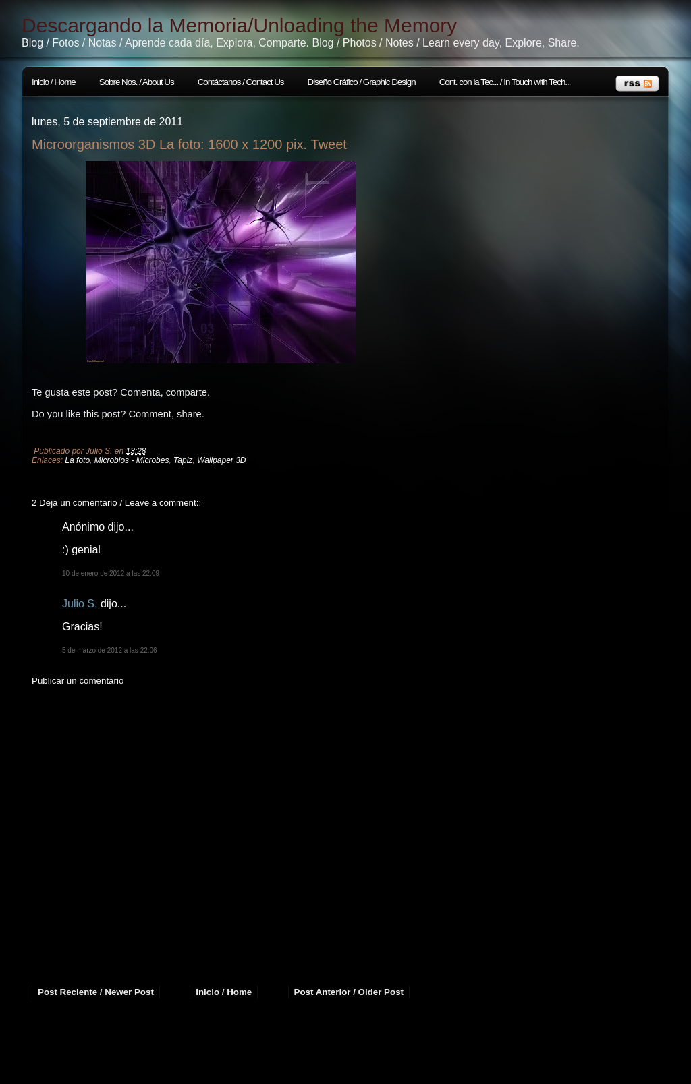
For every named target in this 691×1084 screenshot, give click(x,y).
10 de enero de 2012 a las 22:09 (110, 573)
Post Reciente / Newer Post (96, 992)
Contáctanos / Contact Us (241, 82)
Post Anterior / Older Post (349, 992)
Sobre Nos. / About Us (136, 82)
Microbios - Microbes (131, 460)
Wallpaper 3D (221, 460)
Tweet (329, 144)
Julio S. (79, 603)
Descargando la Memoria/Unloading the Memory (239, 25)
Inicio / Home (54, 82)
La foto (77, 460)
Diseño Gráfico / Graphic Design (362, 82)
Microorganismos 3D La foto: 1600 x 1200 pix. (169, 144)
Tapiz (182, 460)
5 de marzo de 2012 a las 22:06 (109, 650)
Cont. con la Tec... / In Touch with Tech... (505, 82)
